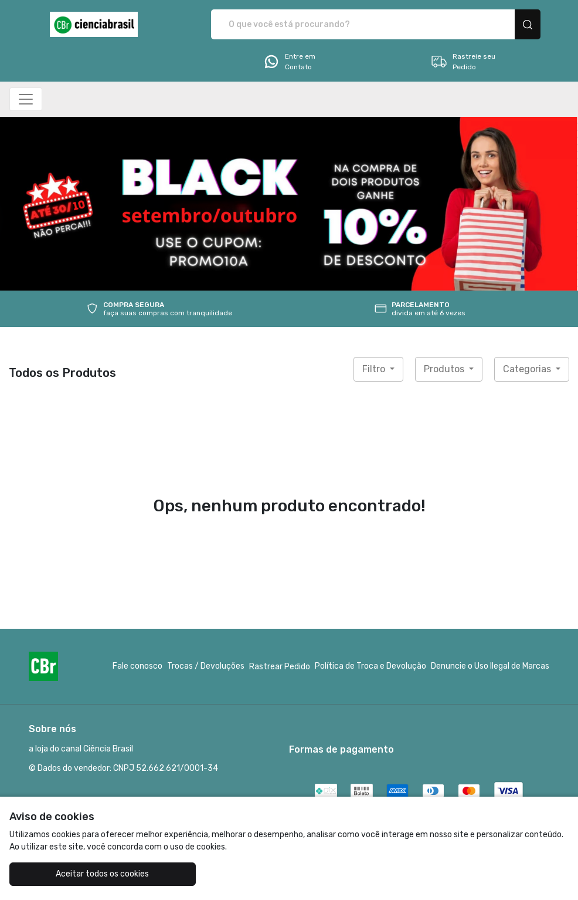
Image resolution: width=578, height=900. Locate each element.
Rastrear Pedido (279, 667)
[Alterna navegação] (25, 99)
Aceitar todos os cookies (102, 874)
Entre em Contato (289, 61)
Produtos (445, 369)
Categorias (528, 369)
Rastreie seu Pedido (462, 61)
